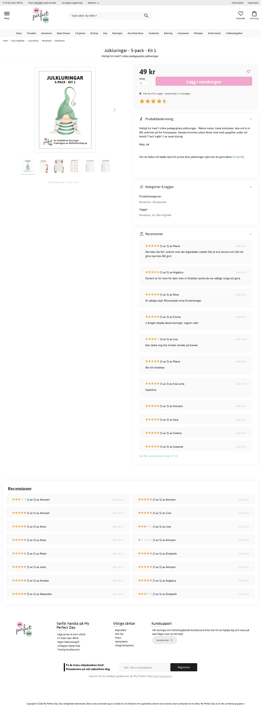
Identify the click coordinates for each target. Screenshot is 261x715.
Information (238, 2)
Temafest (31, 33)
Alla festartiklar (136, 33)
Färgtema (80, 33)
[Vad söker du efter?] (110, 15)
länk (240, 157)
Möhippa (198, 33)
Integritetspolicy (124, 645)
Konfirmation (214, 33)
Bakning (168, 33)
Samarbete (121, 641)
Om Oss (119, 634)
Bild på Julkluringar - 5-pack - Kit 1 (63, 182)
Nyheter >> (93, 2)
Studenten (154, 33)
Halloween (183, 33)
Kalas (19, 33)
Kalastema (46, 33)
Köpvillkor (121, 630)
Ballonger (117, 33)
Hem (5, 40)
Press (118, 637)
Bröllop (94, 33)
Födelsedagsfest (234, 33)
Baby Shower (63, 33)
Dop (105, 33)
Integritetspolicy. (162, 676)
